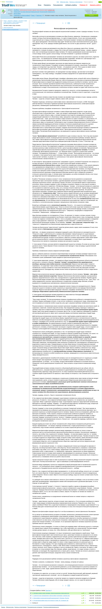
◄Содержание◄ (1, 48)
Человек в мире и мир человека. (12, 25)
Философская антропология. (11, 29)
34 (82, 595)
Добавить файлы (71, 5)
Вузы (39, 5)
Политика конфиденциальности (51, 607)
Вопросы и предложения (76, 2)
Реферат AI (83, 5)
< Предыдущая (40, 23)
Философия (17, 13)
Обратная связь (64, 2)
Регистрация (9, 1)
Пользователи (58, 5)
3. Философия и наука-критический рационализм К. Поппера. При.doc (50, 598)
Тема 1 (33, 15)
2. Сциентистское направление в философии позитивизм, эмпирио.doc (51, 595)
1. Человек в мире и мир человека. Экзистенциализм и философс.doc (50, 593)
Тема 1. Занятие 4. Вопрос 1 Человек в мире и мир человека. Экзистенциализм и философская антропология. (15, 22)
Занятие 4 (39, 15)
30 (82, 603)
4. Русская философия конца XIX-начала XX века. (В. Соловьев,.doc (50, 600)
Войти (3, 1)
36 (82, 593)
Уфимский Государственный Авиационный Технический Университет (34, 11)
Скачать (91, 15)
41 (82, 600)
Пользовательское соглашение (34, 607)
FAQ (58, 2)
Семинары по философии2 (22, 15)
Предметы (47, 5)
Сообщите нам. (51, 10)
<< (33, 23)
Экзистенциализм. (8, 27)
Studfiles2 (16, 10)
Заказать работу (95, 5)
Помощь (3, 607)
